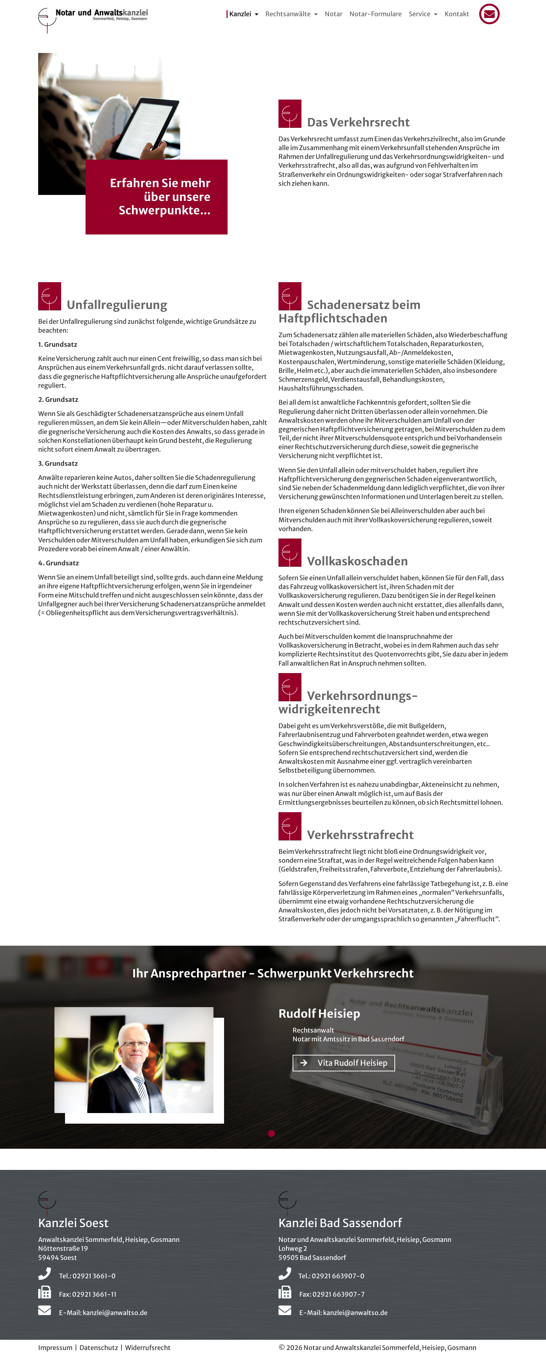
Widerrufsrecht (148, 1348)
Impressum (55, 1348)
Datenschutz (99, 1348)
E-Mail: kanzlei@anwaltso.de (92, 1313)
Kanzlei (240, 14)
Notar (333, 14)
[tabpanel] (273, 1068)
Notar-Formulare (376, 14)
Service (419, 14)
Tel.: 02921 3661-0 (77, 1276)
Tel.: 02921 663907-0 (321, 1276)
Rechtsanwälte (288, 14)
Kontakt (457, 14)
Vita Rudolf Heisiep (343, 1063)
